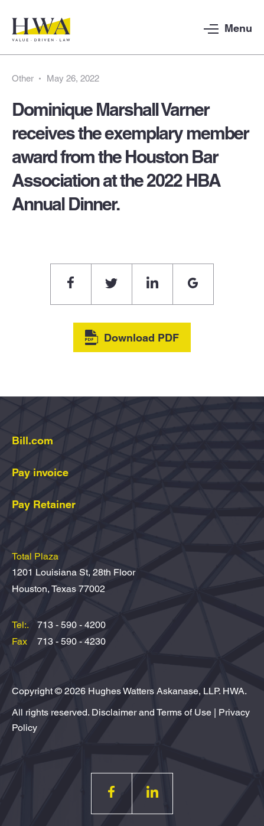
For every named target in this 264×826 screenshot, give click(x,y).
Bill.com (32, 440)
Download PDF (132, 337)
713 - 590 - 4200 (71, 624)
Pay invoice (40, 472)
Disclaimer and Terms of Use (151, 712)
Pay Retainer (44, 504)
